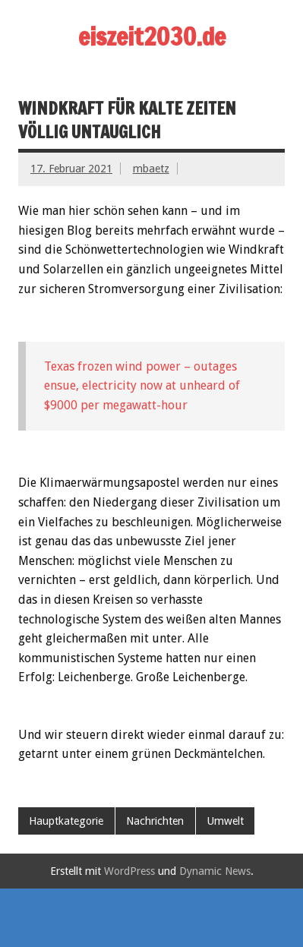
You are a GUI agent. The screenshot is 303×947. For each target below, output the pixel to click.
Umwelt (225, 821)
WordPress (129, 871)
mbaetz (151, 169)
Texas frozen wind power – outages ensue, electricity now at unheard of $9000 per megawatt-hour (142, 385)
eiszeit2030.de (152, 36)
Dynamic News (215, 871)
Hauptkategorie (66, 821)
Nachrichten (155, 821)
